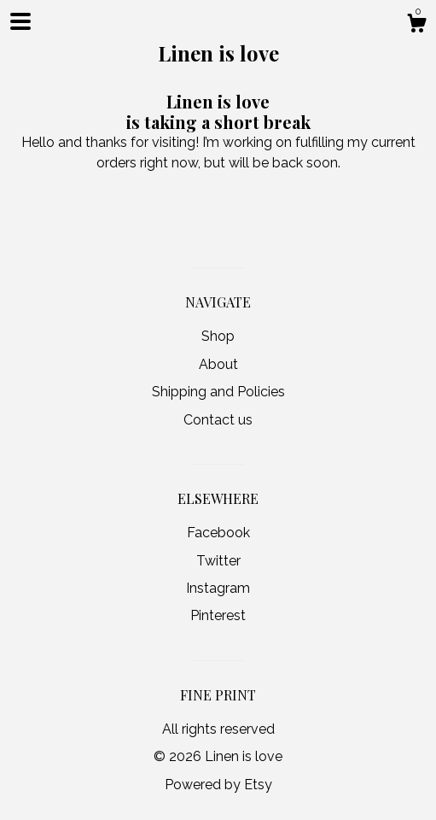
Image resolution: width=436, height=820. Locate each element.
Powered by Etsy (218, 784)
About (218, 364)
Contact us (218, 420)
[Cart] (416, 25)
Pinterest (218, 615)
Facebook (218, 532)
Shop (218, 336)
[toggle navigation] (20, 21)
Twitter (218, 561)
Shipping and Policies (218, 392)
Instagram (218, 588)
